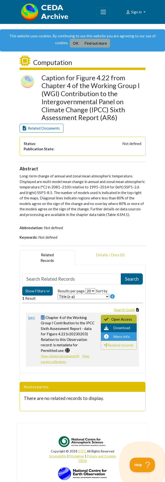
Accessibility (58, 456)
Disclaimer (76, 456)
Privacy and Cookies (101, 456)
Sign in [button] (134, 12)
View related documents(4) (60, 356)
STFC (82, 451)
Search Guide (124, 310)
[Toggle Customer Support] (142, 465)
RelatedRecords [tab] (47, 258)
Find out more (95, 43)
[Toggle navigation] (103, 12)
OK (75, 43)
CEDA (82, 461)
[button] (41, 128)
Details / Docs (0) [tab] (110, 258)
